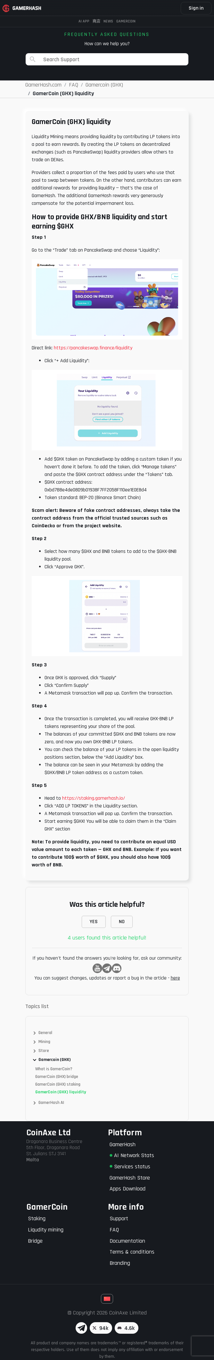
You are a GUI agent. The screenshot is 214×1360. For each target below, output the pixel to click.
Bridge (35, 1241)
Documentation (127, 1241)
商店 (96, 21)
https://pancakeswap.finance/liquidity (92, 348)
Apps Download (127, 1188)
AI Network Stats (132, 1155)
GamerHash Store (130, 1177)
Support (119, 1218)
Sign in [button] (196, 8)
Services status (130, 1166)
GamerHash (123, 1144)
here (175, 978)
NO (122, 921)
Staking (36, 1218)
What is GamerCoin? (53, 1069)
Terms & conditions (132, 1252)
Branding (120, 1263)
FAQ (114, 1229)
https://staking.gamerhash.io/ (93, 798)
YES (94, 921)
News (108, 21)
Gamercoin (126, 21)
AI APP (83, 21)
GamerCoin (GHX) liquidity (60, 1092)
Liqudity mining (45, 1229)
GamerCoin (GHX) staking (57, 1084)
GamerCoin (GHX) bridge (56, 1077)
